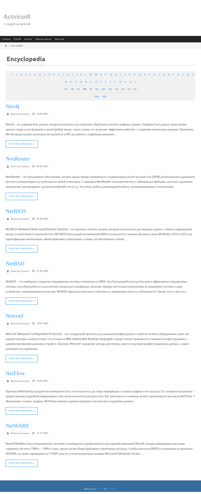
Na (66, 89)
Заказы (28, 39)
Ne (84, 89)
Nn (110, 89)
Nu (134, 89)
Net (104, 96)
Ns (123, 89)
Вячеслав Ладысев (21, 114)
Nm (104, 89)
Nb (72, 89)
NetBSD (15, 264)
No (116, 89)
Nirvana (100, 491)
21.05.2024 (44, 272)
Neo (97, 96)
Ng (96, 89)
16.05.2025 (44, 114)
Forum (17, 39)
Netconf (15, 317)
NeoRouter (18, 159)
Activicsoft (17, 16)
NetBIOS (16, 212)
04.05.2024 (44, 166)
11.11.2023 (44, 435)
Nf (90, 89)
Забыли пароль (43, 39)
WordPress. (111, 491)
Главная (6, 39)
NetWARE (17, 427)
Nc (78, 89)
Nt (129, 89)
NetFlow (15, 375)
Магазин (59, 39)
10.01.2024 (44, 324)
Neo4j (12, 106)
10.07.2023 (44, 382)
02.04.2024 (44, 219)
